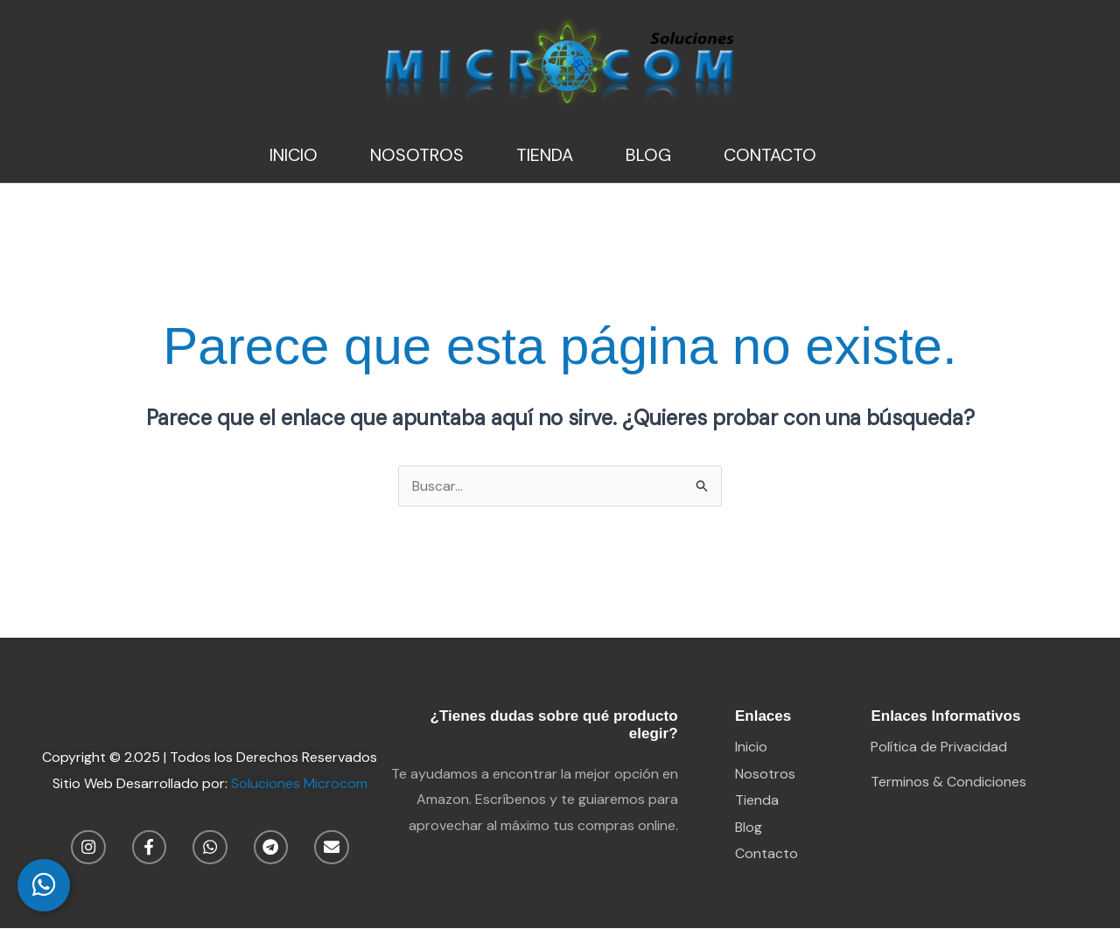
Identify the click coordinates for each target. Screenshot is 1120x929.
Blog (648, 154)
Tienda (544, 154)
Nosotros (417, 154)
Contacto (770, 154)
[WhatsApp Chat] (44, 885)
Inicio (294, 154)
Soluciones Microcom (299, 783)
